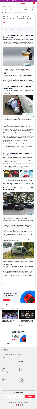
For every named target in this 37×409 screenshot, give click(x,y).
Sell (9, 3)
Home (2, 12)
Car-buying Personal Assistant (6, 372)
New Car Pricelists (4, 371)
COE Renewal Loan (4, 379)
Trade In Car (3, 368)
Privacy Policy (20, 402)
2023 (21, 370)
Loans (2, 380)
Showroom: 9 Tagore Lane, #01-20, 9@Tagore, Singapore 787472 (12, 354)
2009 (21, 362)
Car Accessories (20, 381)
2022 (19, 370)
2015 (21, 366)
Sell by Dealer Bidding (5, 362)
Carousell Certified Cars (5, 373)
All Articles (4, 6)
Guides (18, 9)
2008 (19, 362)
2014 (19, 366)
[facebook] (27, 22)
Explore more (32, 304)
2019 (21, 368)
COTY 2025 (23, 3)
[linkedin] (33, 22)
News (32, 9)
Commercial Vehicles (21, 380)
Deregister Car (4, 367)
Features (25, 9)
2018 (19, 368)
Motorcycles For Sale (21, 382)
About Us (16, 402)
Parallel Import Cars (21, 379)
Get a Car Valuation (4, 366)
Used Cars (20, 377)
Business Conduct (25, 402)
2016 (19, 367)
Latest (3, 308)
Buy (12, 3)
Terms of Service (11, 402)
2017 (21, 367)
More (19, 3)
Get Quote (6, 300)
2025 (21, 371)
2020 (19, 369)
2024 (19, 371)
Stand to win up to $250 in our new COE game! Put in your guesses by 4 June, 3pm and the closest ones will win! (18, 0)
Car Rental (20, 378)
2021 (21, 369)
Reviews (11, 9)
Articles (15, 3)
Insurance (3, 381)
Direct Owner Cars (21, 376)
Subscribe (30, 396)
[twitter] (30, 22)
